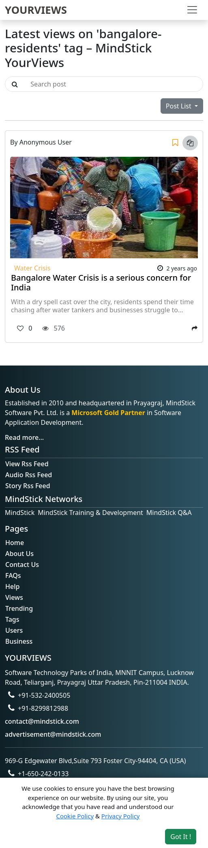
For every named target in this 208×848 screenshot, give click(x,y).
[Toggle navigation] (192, 9)
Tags (12, 619)
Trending (19, 608)
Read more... (24, 437)
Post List (179, 106)
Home (14, 542)
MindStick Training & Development (90, 512)
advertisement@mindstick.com (53, 734)
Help (12, 586)
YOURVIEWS (36, 9)
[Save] (175, 143)
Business (18, 641)
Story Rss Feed (27, 485)
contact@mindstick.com (42, 721)
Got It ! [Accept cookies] (180, 836)
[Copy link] (190, 143)
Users (14, 630)
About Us (19, 553)
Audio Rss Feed (28, 474)
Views (14, 597)
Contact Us (22, 564)
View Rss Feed (27, 463)
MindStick (19, 512)
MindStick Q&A (169, 512)
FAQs (13, 575)
